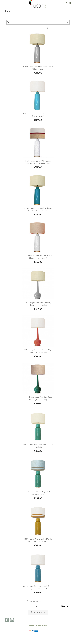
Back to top (38, 612)
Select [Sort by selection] (38, 22)
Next (65, 606)
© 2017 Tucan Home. (38, 626)
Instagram (12, 620)
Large (8, 11)
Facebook (7, 620)
